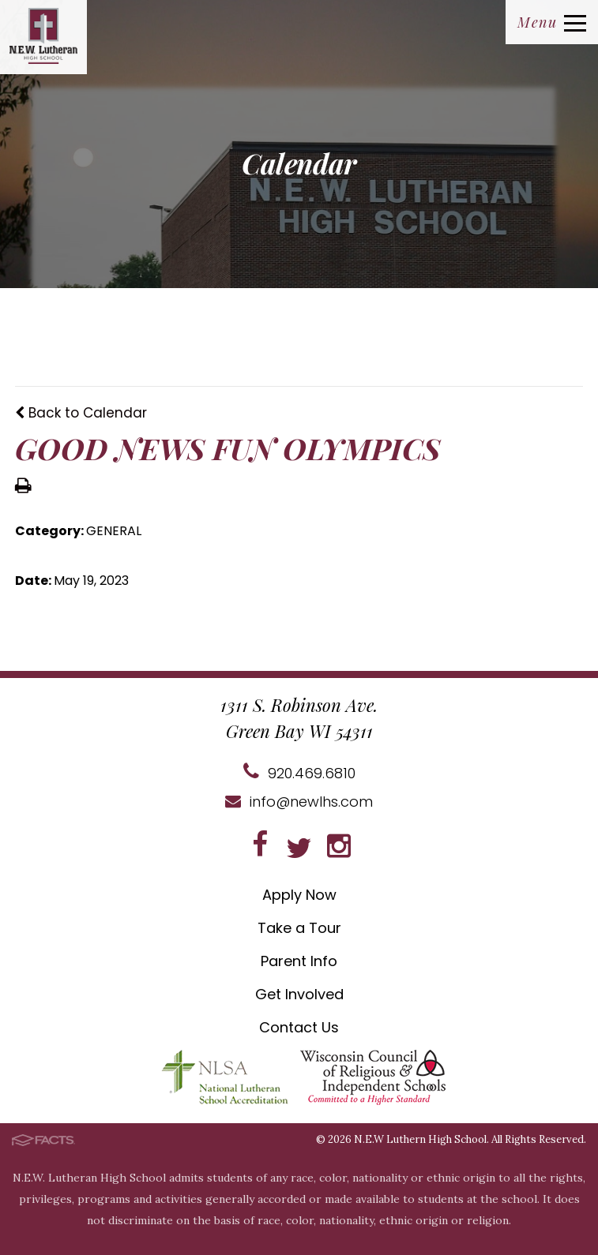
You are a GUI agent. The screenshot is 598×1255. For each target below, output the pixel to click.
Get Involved (299, 994)
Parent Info (299, 961)
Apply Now (299, 895)
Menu (551, 22)
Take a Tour (299, 928)
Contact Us (299, 1027)
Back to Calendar (81, 412)
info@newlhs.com (299, 801)
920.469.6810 (299, 773)
